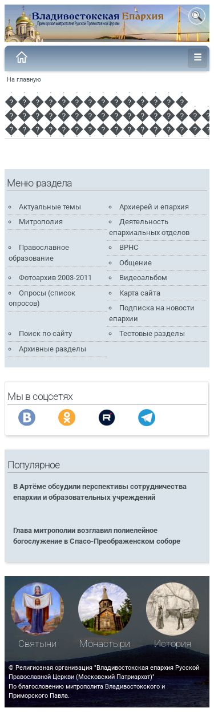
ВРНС (128, 247)
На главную (24, 79)
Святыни (37, 643)
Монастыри (104, 643)
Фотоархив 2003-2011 (55, 277)
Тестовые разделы (152, 333)
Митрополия (41, 221)
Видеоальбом (143, 277)
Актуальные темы (50, 207)
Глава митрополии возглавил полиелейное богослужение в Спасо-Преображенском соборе (96, 535)
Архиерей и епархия (154, 207)
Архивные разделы (52, 349)
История (172, 643)
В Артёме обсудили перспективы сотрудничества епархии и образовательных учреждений (100, 491)
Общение (135, 262)
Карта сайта (139, 293)
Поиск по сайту (45, 333)
